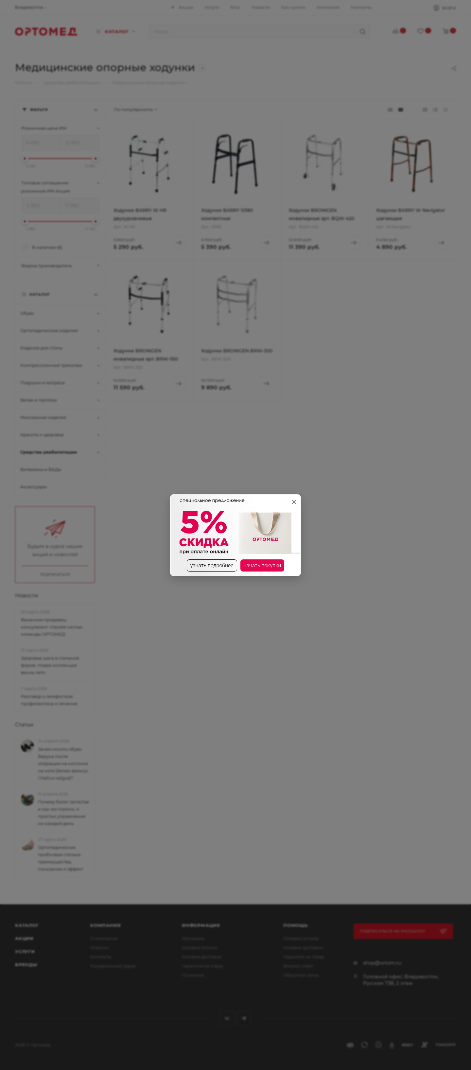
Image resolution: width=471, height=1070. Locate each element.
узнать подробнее (212, 565)
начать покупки (262, 565)
